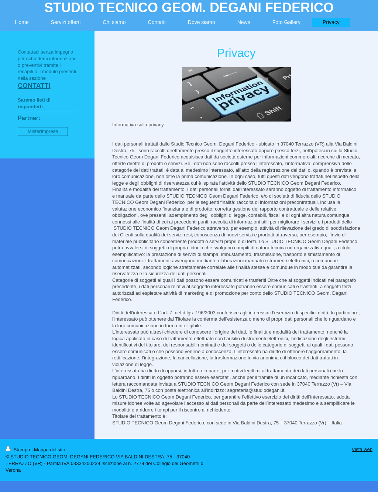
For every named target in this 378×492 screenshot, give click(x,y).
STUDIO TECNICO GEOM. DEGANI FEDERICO (189, 7)
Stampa (18, 449)
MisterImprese (43, 131)
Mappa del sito (49, 449)
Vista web (362, 449)
